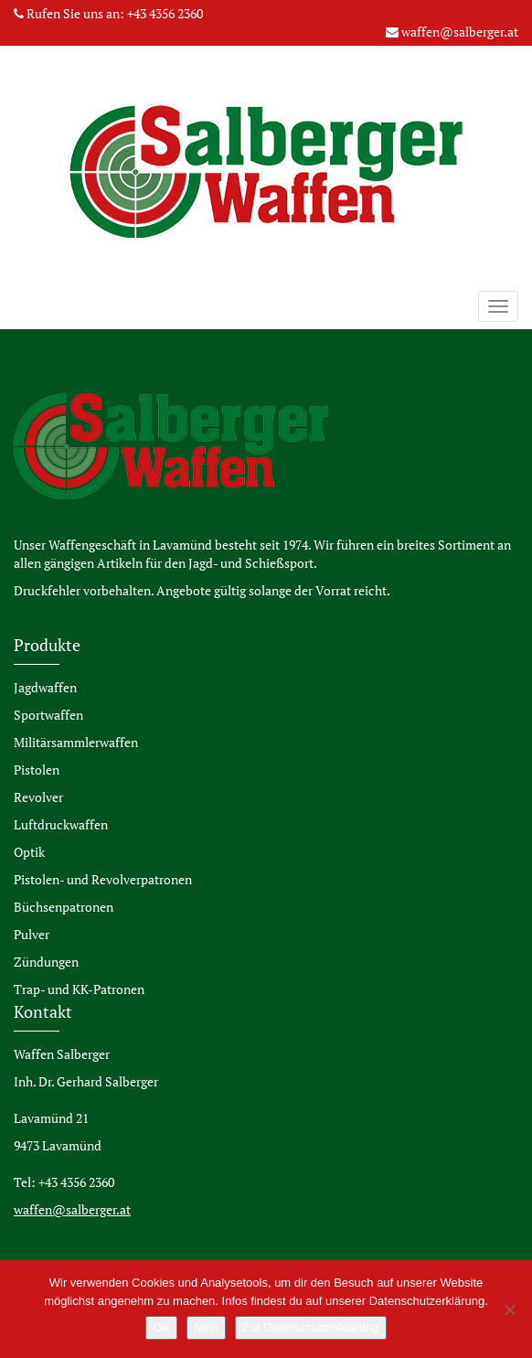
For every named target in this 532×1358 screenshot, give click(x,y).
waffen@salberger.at (459, 31)
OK (161, 1327)
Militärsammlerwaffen (76, 742)
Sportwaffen (48, 714)
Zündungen (46, 961)
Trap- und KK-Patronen (79, 989)
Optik (29, 852)
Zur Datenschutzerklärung (310, 1327)
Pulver (31, 934)
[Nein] (509, 1309)
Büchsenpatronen (63, 906)
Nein (206, 1327)
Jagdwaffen (45, 687)
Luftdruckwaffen (61, 824)
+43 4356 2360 (165, 13)
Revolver (38, 797)
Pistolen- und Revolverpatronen (103, 879)
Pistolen (36, 769)
